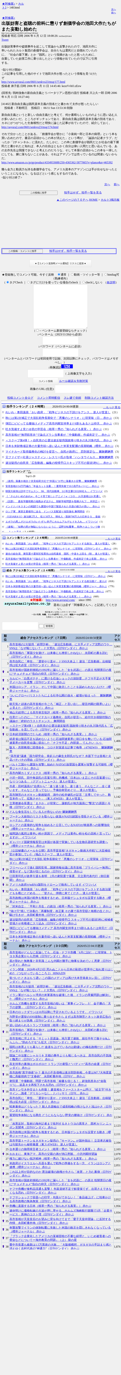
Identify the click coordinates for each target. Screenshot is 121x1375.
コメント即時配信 (48, 406)
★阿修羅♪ (8, 3)
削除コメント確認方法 (99, 406)
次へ (113, 9)
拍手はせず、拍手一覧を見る (83, 192)
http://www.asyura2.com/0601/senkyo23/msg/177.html (33, 81)
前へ (113, 12)
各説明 (111, 282)
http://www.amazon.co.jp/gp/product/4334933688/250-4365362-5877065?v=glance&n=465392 (57, 162)
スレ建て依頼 (72, 406)
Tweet (5, 39)
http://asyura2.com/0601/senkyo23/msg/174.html (30, 127)
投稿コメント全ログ (20, 406)
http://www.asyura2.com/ (60, 608)
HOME (93, 199)
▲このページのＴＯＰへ (72, 199)
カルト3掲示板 (110, 199)
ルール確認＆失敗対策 (73, 389)
